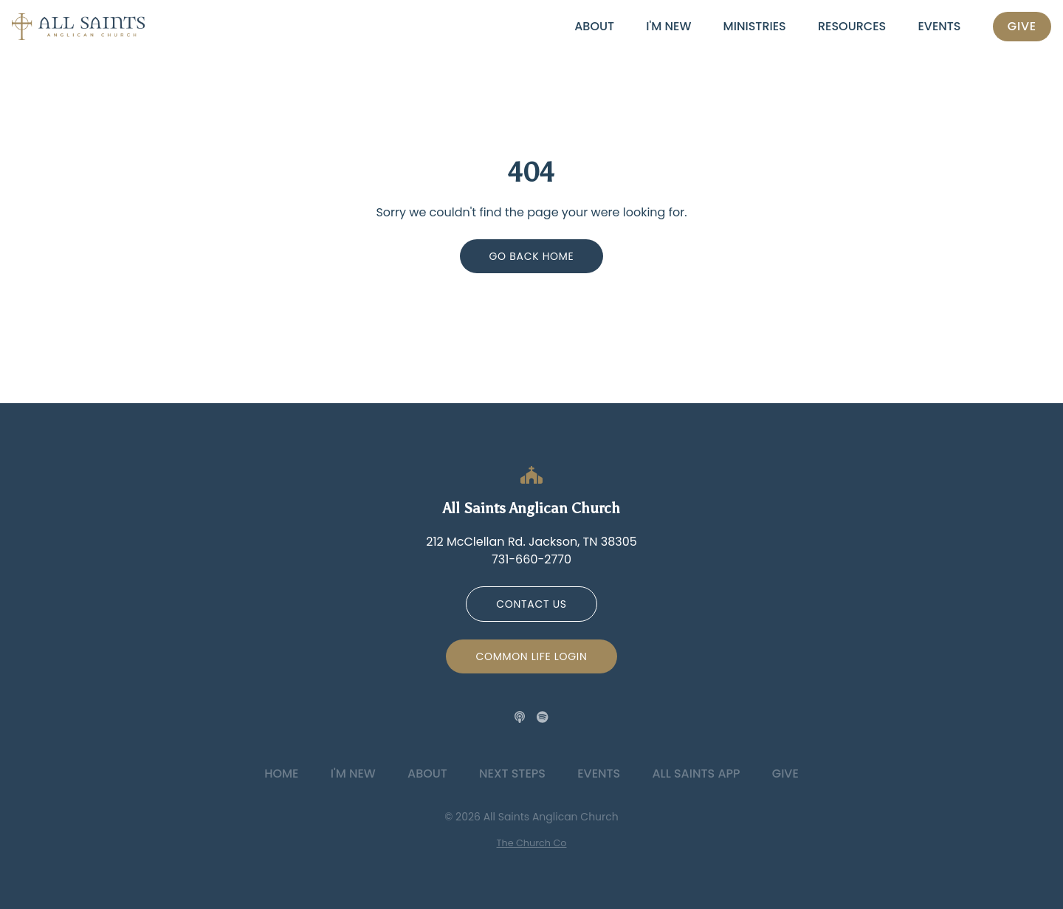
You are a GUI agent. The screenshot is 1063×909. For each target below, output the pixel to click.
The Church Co (532, 843)
